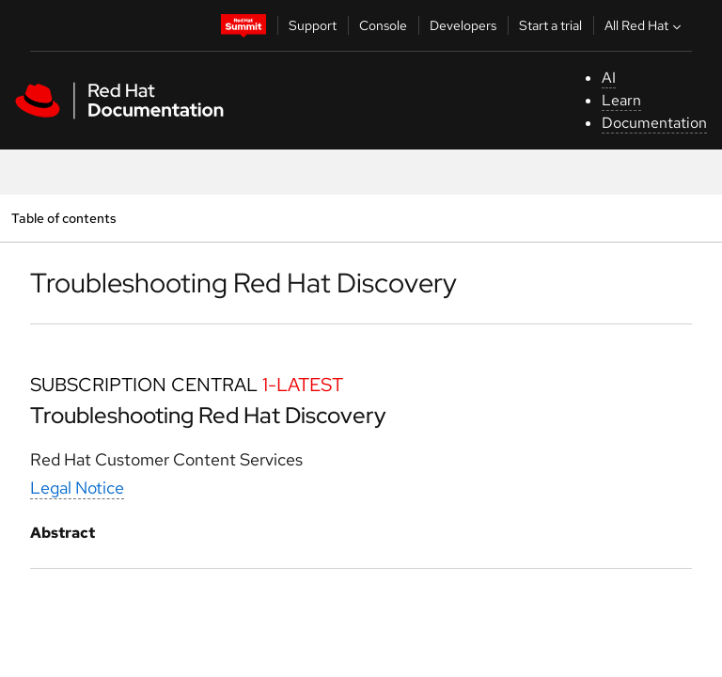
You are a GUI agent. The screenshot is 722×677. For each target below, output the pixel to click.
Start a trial (550, 25)
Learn (621, 100)
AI (609, 77)
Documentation (654, 123)
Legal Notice (77, 487)
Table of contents (63, 218)
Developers (463, 25)
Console (383, 25)
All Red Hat (644, 25)
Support (313, 25)
